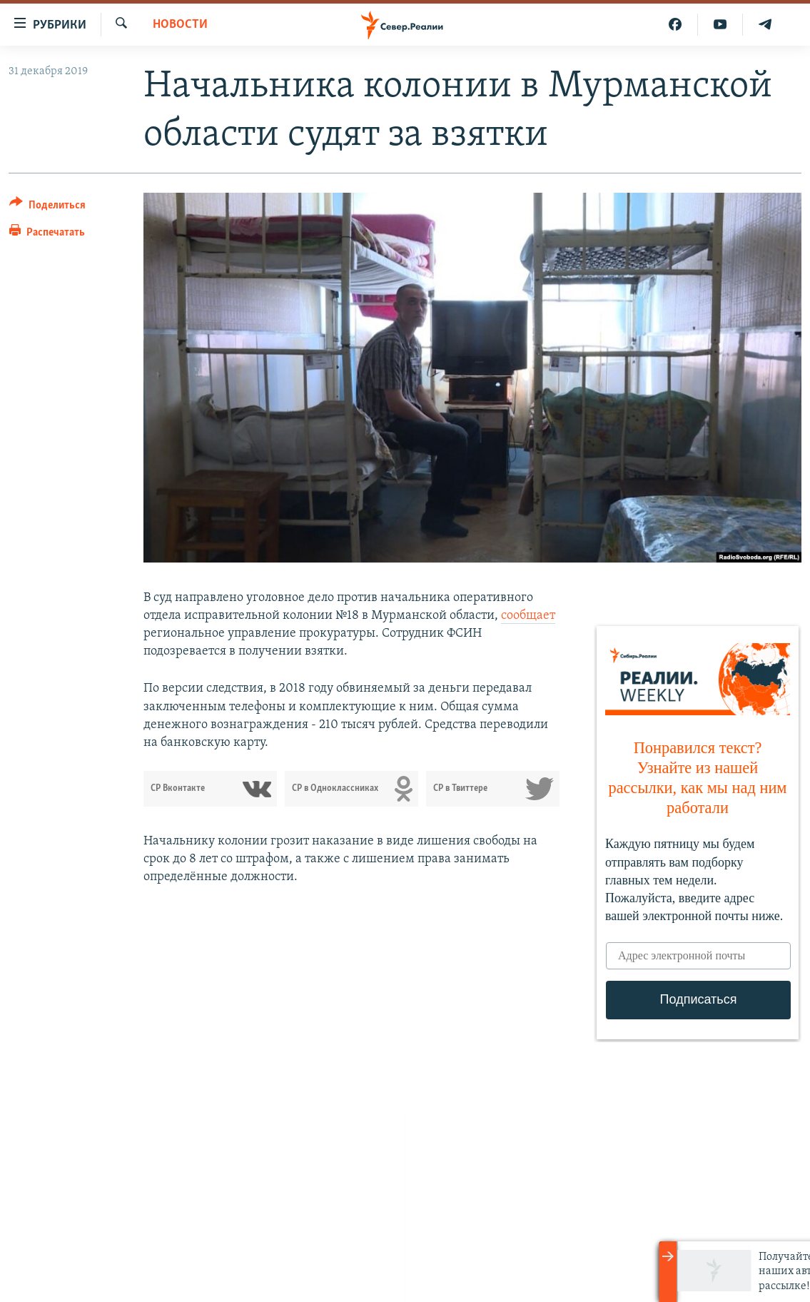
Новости (180, 24)
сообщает (528, 615)
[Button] (47, 207)
